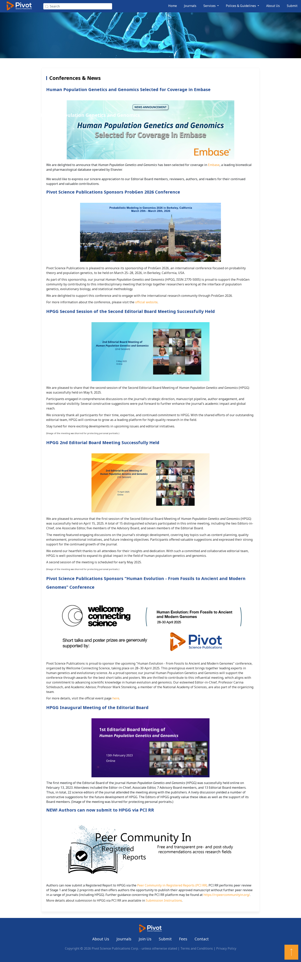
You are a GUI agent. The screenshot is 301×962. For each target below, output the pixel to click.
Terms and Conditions (196, 948)
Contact (202, 939)
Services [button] (209, 6)
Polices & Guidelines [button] (241, 6)
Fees (183, 939)
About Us (273, 6)
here (115, 698)
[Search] (77, 6)
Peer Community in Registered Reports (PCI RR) (172, 885)
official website (146, 302)
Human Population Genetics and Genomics (90, 115)
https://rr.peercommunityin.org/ (226, 895)
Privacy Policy (226, 948)
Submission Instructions (164, 900)
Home (172, 6)
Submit (292, 6)
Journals (190, 6)
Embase (214, 165)
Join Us (145, 939)
